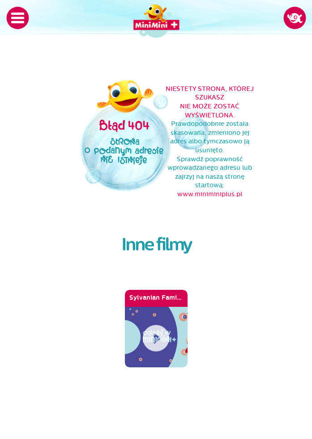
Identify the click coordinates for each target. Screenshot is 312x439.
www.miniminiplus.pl (209, 194)
